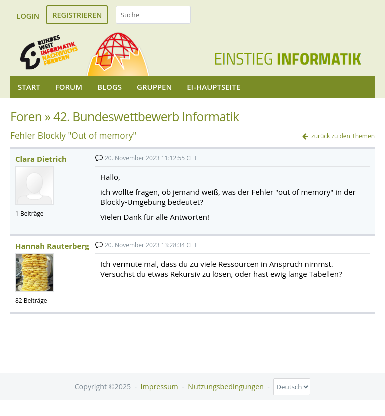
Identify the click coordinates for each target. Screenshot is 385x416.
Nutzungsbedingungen (226, 386)
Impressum (159, 386)
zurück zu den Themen (343, 136)
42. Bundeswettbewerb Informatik (146, 116)
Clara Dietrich (41, 159)
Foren (26, 116)
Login (28, 16)
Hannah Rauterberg (52, 246)
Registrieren (77, 15)
